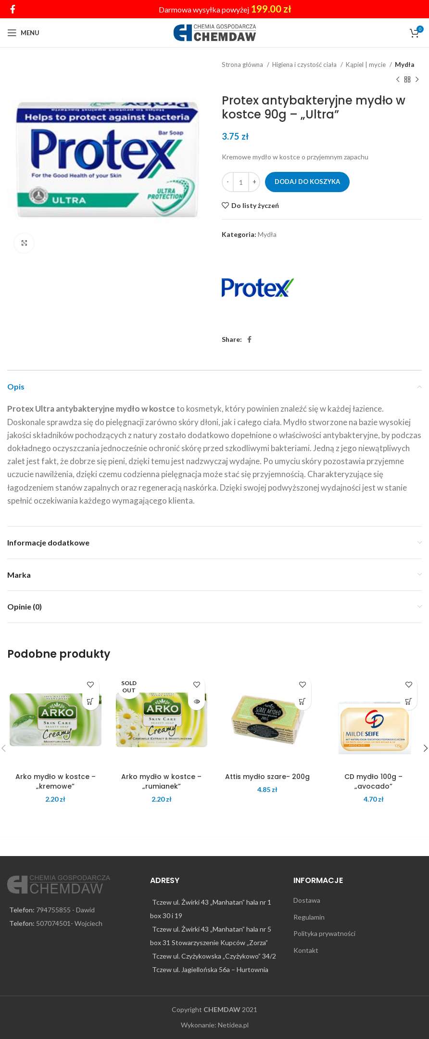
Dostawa (306, 900)
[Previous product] (398, 79)
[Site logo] (215, 32)
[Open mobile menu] (23, 32)
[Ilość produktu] (241, 182)
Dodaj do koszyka (307, 181)
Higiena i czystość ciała (305, 64)
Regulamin (309, 917)
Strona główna (243, 64)
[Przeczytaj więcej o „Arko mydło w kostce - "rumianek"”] (196, 701)
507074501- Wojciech (69, 923)
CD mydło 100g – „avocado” (373, 781)
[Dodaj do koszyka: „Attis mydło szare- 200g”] (302, 701)
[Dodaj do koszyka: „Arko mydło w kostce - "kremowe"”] (90, 701)
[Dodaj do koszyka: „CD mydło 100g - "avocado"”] (408, 701)
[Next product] (417, 79)
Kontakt (305, 950)
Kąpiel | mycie (366, 64)
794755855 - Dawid (65, 910)
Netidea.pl (233, 1025)
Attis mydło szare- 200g (267, 776)
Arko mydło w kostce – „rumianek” (161, 781)
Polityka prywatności (324, 933)
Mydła (404, 64)
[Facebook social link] (12, 9)
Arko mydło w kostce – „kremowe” (55, 781)
